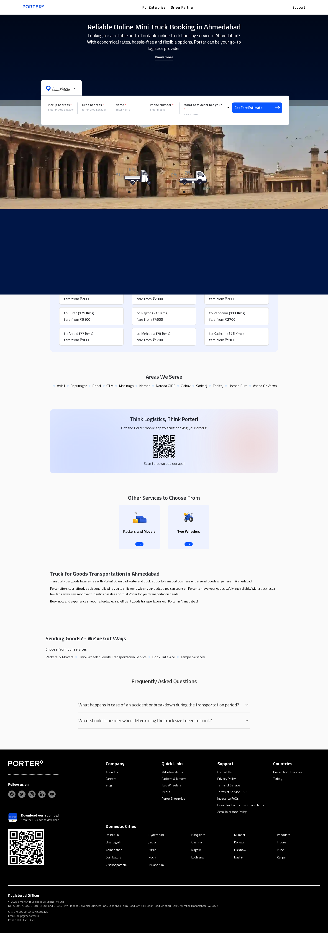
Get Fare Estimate (257, 107)
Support (298, 7)
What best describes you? (203, 107)
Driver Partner (182, 7)
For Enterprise (153, 7)
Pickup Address (60, 105)
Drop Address (93, 105)
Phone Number (162, 105)
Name (120, 105)
